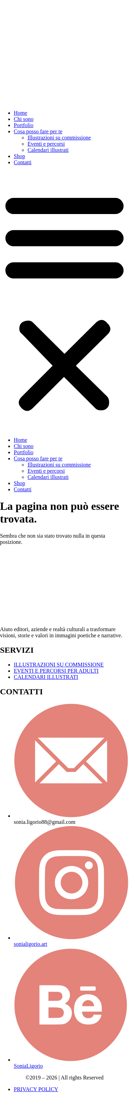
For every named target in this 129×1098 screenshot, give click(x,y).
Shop (19, 156)
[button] (64, 301)
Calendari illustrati (48, 150)
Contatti (23, 162)
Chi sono (23, 119)
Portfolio (23, 125)
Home (20, 113)
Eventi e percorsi (46, 144)
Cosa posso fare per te (38, 131)
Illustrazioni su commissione (59, 138)
